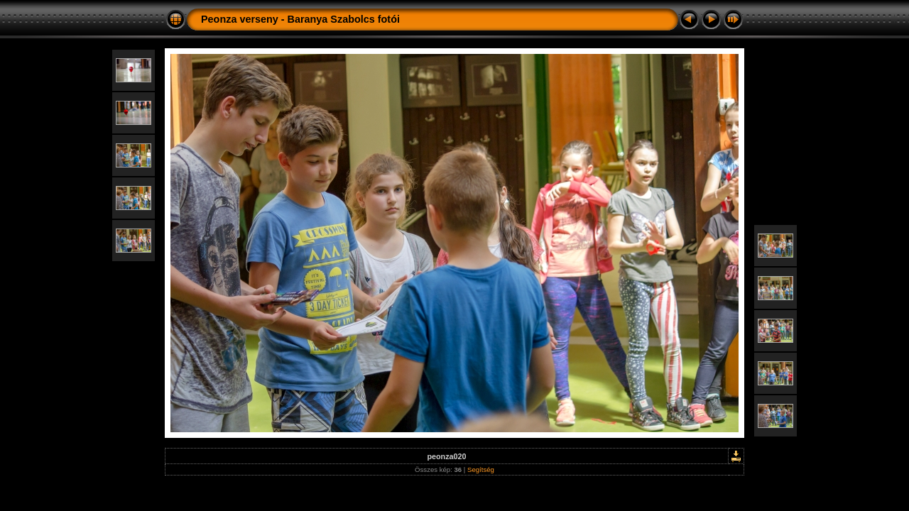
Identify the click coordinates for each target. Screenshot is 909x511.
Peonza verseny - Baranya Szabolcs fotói (300, 19)
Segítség (480, 469)
